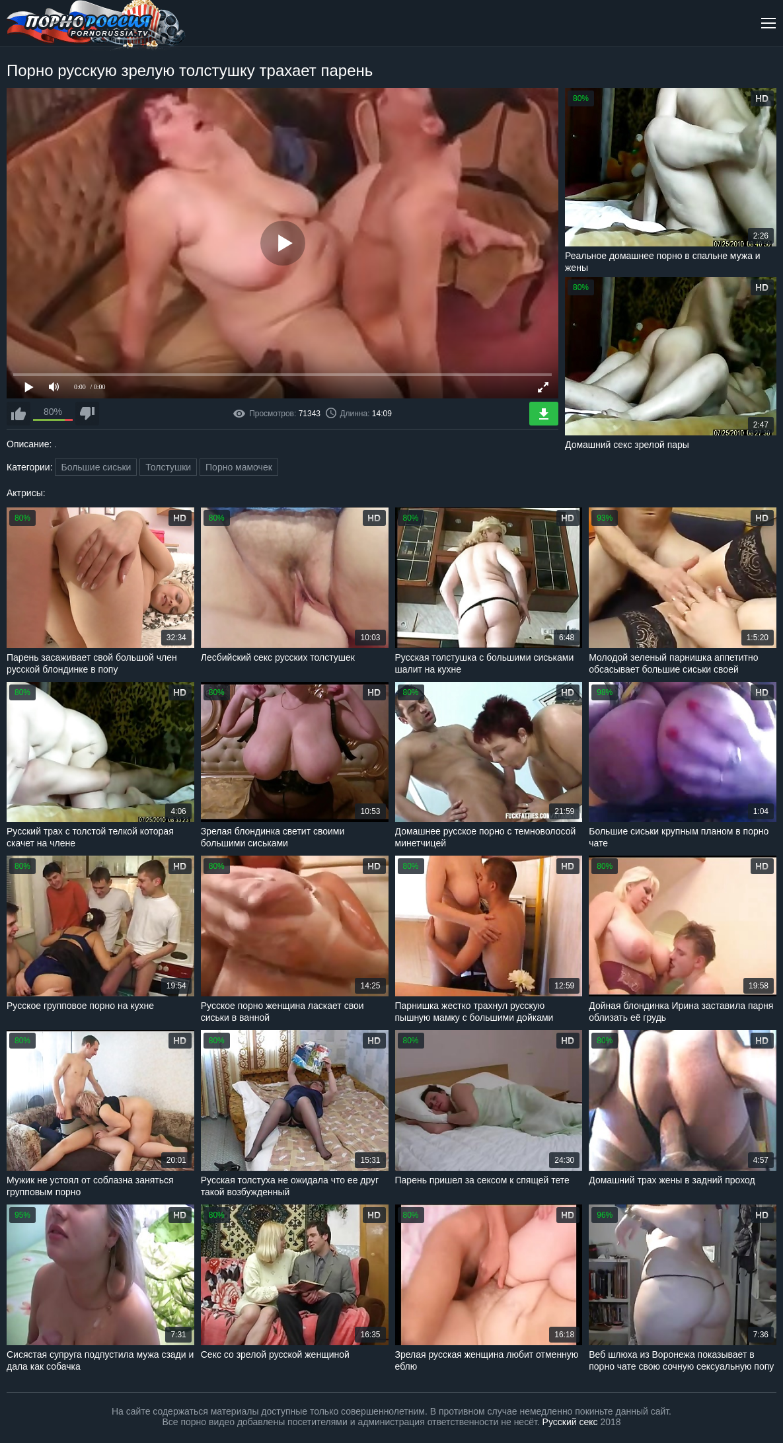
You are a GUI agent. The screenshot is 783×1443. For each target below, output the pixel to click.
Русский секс (570, 1422)
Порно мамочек (238, 467)
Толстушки (168, 467)
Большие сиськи (96, 467)
